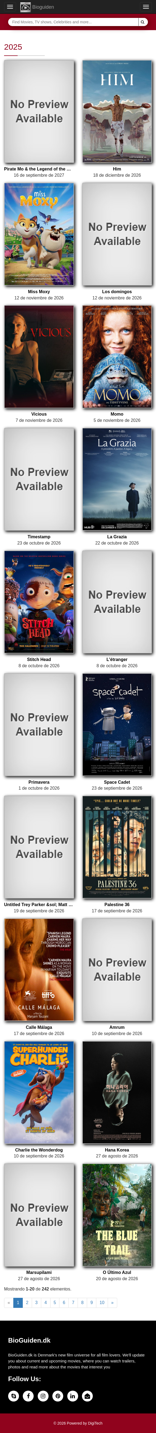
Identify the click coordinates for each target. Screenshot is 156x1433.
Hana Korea (117, 1150)
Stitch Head (39, 659)
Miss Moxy (39, 291)
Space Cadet (117, 782)
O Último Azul (117, 1272)
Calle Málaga (39, 1027)
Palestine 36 (117, 904)
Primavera (38, 782)
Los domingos (117, 291)
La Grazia (117, 536)
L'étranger (117, 659)
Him (117, 169)
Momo (117, 414)
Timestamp (39, 536)
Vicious (39, 414)
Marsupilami (39, 1272)
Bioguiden (37, 7)
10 (102, 1302)
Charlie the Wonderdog (39, 1150)
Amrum (117, 1027)
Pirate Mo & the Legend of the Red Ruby (39, 169)
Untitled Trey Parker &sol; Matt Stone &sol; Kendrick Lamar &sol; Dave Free (39, 904)
